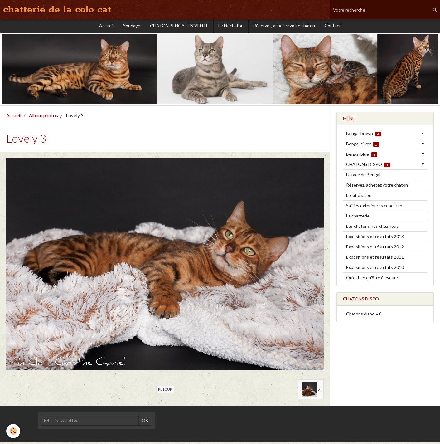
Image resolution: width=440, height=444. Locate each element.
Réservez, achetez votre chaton (284, 27)
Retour (165, 391)
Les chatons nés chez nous (372, 228)
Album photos (43, 118)
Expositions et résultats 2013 (375, 239)
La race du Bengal (363, 177)
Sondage (131, 27)
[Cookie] (13, 431)
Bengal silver (362, 146)
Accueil (106, 27)
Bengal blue (361, 156)
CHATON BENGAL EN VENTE (179, 27)
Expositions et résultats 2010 (375, 269)
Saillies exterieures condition (374, 208)
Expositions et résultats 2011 (375, 259)
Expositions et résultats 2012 (375, 249)
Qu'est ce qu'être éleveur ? (372, 280)
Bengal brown (363, 136)
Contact (333, 27)
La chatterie (358, 218)
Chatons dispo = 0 (363, 316)
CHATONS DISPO (368, 167)
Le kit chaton (231, 27)
